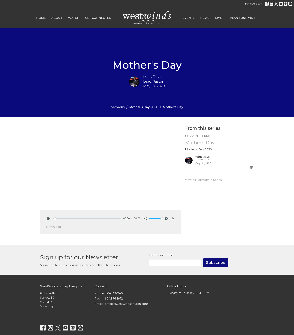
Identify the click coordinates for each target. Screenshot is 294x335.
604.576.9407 (253, 3)
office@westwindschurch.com (126, 304)
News (204, 18)
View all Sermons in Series (203, 180)
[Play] (49, 219)
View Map (47, 306)
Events (189, 18)
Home (41, 18)
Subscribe (215, 262)
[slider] (87, 218)
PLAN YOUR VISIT (243, 18)
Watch (74, 18)
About (56, 18)
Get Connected (98, 18)
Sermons (118, 107)
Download (53, 227)
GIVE (218, 18)
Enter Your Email (160, 255)
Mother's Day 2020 (143, 107)
